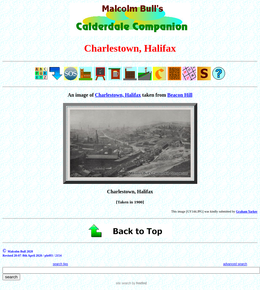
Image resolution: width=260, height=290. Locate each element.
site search (123, 283)
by (139, 283)
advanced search (235, 264)
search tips (60, 264)
